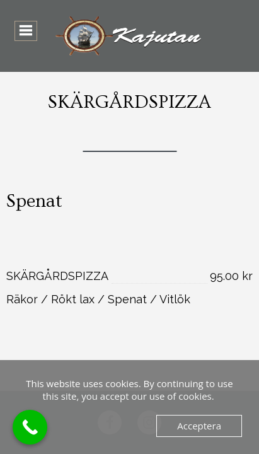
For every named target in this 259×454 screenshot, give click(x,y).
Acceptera (199, 425)
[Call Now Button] (30, 427)
